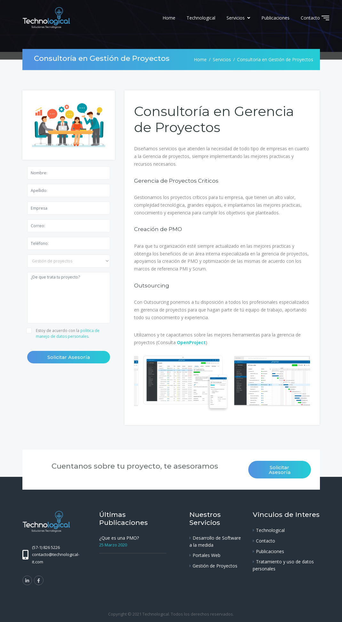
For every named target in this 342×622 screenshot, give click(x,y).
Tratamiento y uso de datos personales (283, 565)
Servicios (236, 18)
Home (169, 18)
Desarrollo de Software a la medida (215, 541)
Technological (201, 18)
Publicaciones (275, 18)
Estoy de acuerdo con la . (67, 333)
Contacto (310, 18)
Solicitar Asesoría (68, 357)
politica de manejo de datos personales (67, 333)
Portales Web (206, 555)
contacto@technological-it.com (55, 558)
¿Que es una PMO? (119, 538)
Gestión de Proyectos (215, 566)
